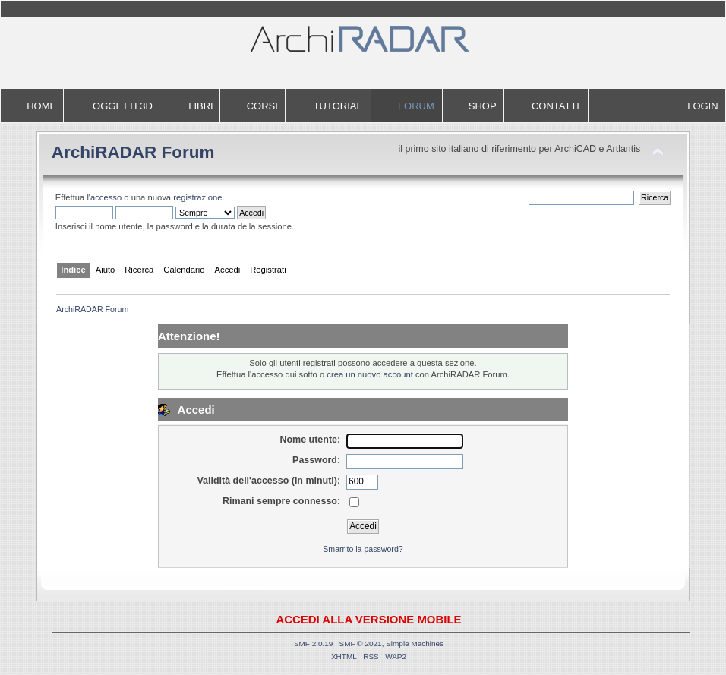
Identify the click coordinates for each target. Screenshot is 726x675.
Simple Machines (414, 643)
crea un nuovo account (370, 374)
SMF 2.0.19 (313, 643)
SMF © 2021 (360, 643)
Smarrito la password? (362, 549)
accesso (106, 197)
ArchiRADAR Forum (133, 152)
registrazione (197, 197)
